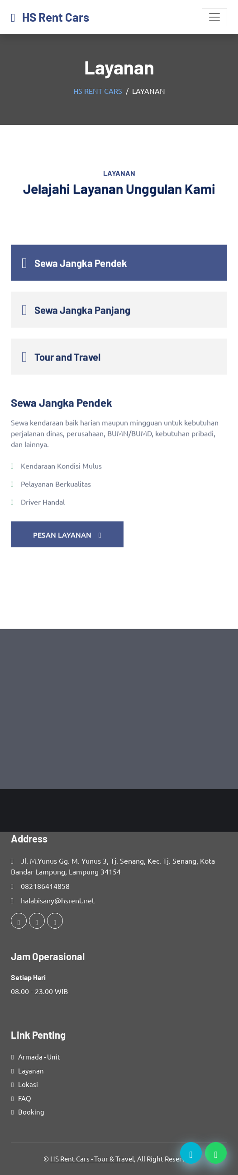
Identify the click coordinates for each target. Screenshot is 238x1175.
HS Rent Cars (97, 90)
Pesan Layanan (67, 600)
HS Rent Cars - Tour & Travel (92, 1158)
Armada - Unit (39, 1056)
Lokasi (28, 1084)
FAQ (24, 1098)
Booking (31, 1111)
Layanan (31, 1070)
